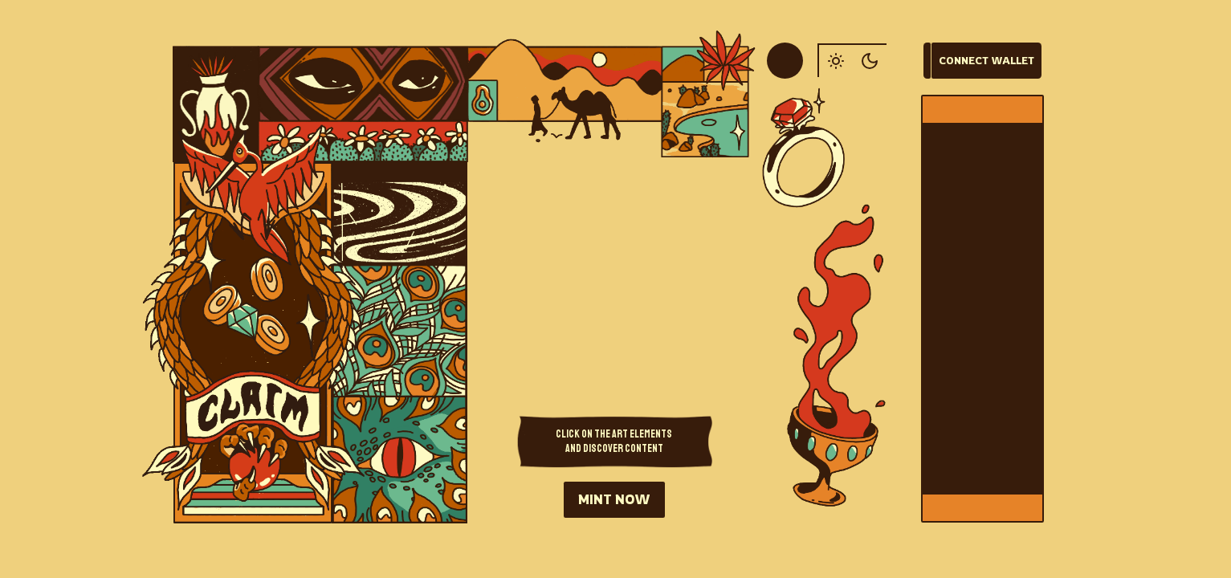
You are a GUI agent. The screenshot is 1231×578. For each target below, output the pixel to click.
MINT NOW (614, 499)
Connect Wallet (986, 61)
